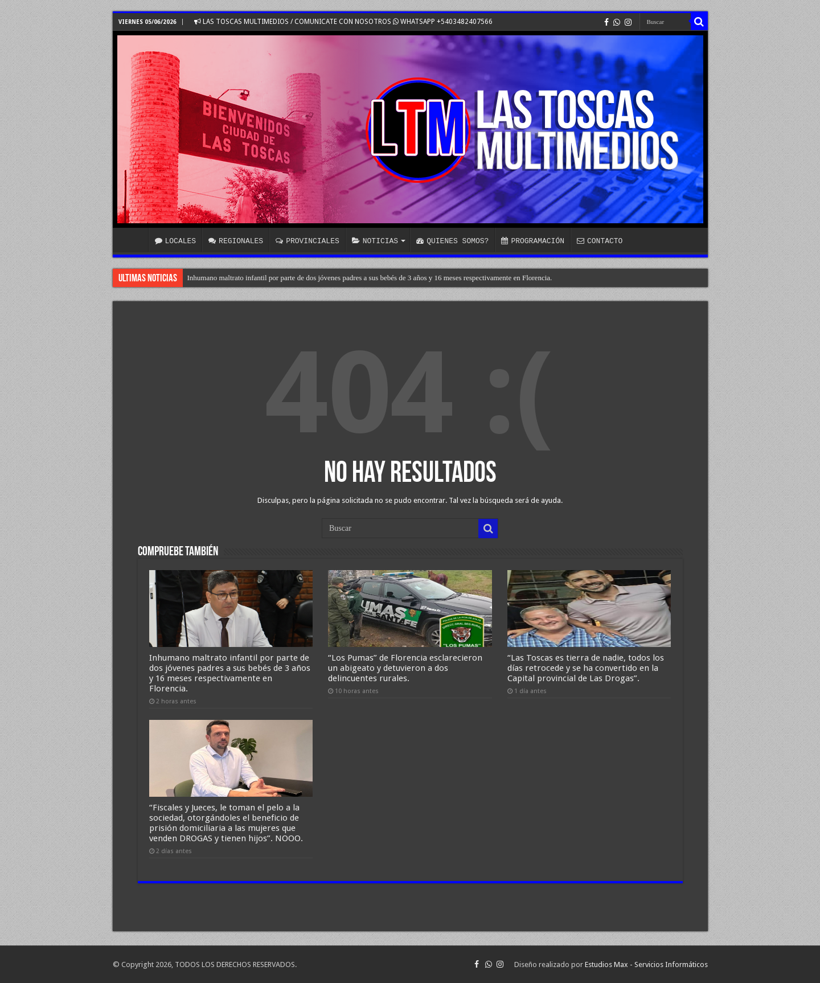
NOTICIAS (375, 241)
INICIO (133, 240)
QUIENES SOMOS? (452, 241)
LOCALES (175, 241)
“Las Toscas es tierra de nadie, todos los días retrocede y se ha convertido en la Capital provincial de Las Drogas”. (585, 668)
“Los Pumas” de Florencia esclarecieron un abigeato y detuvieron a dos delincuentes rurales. (405, 668)
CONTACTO (599, 241)
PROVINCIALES (307, 241)
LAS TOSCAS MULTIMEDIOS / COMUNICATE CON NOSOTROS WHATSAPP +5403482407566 (343, 22)
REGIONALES (235, 241)
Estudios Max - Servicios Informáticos (646, 964)
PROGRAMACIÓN (532, 241)
